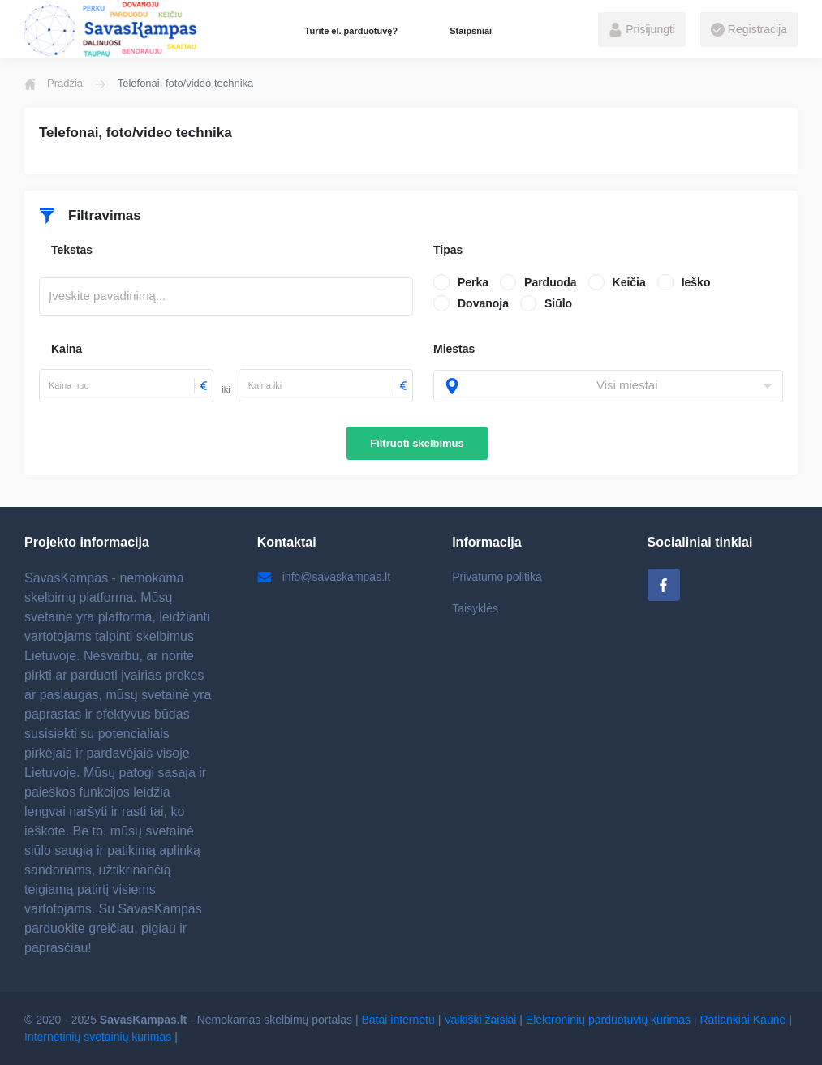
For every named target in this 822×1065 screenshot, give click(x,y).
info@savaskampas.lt (323, 576)
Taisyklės (475, 608)
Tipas (448, 249)
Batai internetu (398, 1019)
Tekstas (72, 249)
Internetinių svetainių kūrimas (97, 1036)
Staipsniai (471, 31)
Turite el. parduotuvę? (351, 31)
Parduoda (550, 282)
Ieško (696, 282)
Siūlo (558, 303)
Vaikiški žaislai (480, 1019)
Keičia (629, 282)
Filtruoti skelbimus (417, 443)
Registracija (749, 30)
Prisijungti (642, 30)
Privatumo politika (497, 576)
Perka (473, 282)
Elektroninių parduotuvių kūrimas (608, 1019)
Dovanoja (483, 303)
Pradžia (53, 83)
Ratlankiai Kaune (742, 1019)
